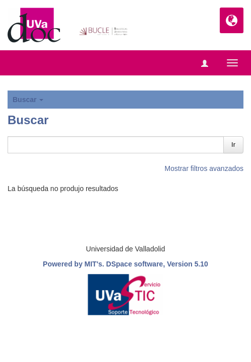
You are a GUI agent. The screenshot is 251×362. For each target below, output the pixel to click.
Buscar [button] (28, 100)
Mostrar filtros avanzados (204, 168)
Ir (233, 144)
